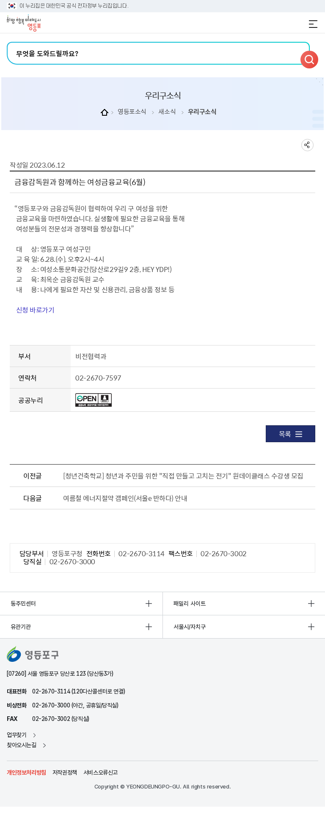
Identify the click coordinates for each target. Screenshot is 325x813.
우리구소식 (202, 112)
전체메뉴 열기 (313, 24)
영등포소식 (132, 112)
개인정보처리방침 (26, 772)
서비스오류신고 (100, 772)
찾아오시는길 (21, 745)
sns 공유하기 (307, 145)
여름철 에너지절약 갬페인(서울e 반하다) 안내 (125, 498)
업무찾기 (16, 734)
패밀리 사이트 (190, 603)
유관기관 (21, 626)
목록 (290, 434)
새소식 (167, 112)
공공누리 (30, 400)
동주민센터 (23, 603)
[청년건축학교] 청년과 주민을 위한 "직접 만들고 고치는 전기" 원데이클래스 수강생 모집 (183, 475)
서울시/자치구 (190, 626)
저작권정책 (64, 772)
